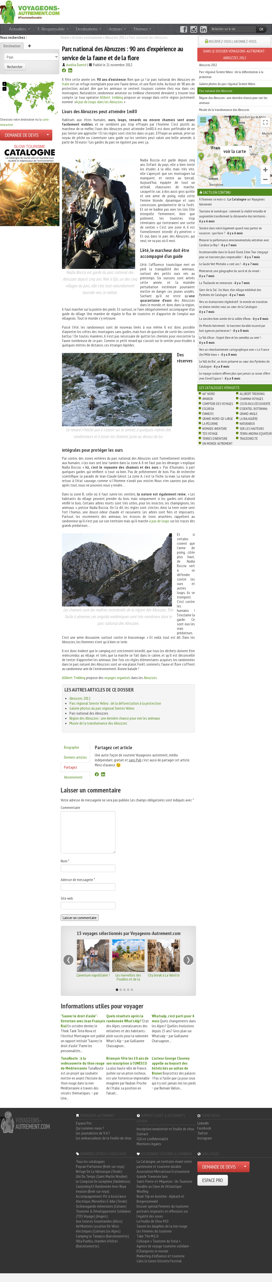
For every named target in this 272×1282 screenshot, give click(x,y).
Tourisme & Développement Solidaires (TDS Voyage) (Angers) (103, 1214)
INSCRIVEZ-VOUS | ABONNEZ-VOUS (233, 41)
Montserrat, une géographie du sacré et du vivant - (230, 273)
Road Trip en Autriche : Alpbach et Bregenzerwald (160, 1199)
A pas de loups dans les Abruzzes (99, 101)
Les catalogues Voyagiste (219, 387)
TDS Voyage (210, 433)
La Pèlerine (210, 423)
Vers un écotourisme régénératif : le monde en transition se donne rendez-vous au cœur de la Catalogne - (233, 306)
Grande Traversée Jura (152, 1176)
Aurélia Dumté (76, 64)
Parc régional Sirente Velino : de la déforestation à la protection (115, 703)
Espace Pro (84, 1123)
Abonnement (73, 777)
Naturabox (247, 423)
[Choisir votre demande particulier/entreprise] (47, 135)
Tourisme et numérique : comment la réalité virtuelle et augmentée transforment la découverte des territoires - (233, 216)
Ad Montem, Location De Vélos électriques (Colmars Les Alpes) (98, 1228)
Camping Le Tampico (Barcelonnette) (102, 1235)
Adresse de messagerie (78, 879)
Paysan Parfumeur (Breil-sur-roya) (100, 1166)
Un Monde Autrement (217, 443)
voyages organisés (117, 677)
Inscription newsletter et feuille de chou (165, 1128)
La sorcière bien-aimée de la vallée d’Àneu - (234, 318)
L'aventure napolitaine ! (93, 975)
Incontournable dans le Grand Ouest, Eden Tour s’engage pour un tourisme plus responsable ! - (233, 254)
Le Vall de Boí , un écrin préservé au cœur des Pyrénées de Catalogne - (234, 364)
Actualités (19, 29)
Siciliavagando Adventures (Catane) (101, 1206)
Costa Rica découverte (255, 403)
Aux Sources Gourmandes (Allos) (99, 1221)
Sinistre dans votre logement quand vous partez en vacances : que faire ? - (230, 230)
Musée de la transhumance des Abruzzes (98, 723)
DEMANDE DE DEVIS (22, 135)
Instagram (204, 1137)
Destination (11, 45)
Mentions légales (149, 1143)
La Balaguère (249, 418)
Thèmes (142, 29)
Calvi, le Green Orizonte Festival (159, 1260)
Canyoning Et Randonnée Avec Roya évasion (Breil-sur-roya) (101, 1189)
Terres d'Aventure (214, 438)
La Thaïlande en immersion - (224, 283)
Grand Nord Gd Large (217, 418)
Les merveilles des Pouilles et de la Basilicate (128, 979)
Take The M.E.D (148, 1235)
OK (261, 29)
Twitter (202, 1133)
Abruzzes (150, 677)
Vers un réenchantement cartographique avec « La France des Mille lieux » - (234, 352)
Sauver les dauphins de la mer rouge (162, 1226)
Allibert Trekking (73, 677)
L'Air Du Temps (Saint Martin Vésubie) (101, 1176)
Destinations (89, 29)
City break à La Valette (164, 975)
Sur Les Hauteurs (252, 428)
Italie (65, 83)
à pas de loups (159, 520)
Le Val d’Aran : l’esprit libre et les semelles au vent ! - (230, 340)
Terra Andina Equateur (256, 433)
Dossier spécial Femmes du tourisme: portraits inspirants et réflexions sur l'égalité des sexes (163, 1211)
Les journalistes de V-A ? (93, 1133)
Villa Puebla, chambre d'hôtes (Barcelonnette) (97, 1243)
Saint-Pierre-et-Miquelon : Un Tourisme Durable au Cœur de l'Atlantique (164, 1184)
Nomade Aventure (214, 428)
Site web (67, 898)
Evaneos (208, 413)
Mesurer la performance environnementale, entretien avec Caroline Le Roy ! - (234, 242)
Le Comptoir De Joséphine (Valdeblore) (103, 1181)
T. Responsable (52, 29)
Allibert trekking (111, 97)
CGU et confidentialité (152, 1138)
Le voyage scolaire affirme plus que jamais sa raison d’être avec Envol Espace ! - (234, 376)
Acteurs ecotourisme (87, 37)
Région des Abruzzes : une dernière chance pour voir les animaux (114, 718)
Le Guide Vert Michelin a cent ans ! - (229, 264)
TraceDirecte (249, 438)
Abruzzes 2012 (115, 37)
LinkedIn (203, 1123)
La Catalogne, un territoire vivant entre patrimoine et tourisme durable (164, 1164)
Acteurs (117, 29)
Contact (142, 1133)
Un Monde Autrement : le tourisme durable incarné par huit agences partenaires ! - (232, 328)
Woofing (142, 1191)
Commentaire (70, 807)
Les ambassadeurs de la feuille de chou (103, 1137)
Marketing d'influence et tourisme (161, 1255)
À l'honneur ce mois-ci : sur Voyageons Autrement (232, 201)
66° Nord (208, 394)
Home (65, 37)
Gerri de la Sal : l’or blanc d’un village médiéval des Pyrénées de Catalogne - (230, 292)
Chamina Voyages (251, 398)
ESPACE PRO (212, 1180)
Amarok (207, 398)
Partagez (70, 767)
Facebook (204, 1128)
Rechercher (14, 66)
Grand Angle (249, 413)
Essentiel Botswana (253, 408)
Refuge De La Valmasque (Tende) (99, 1171)
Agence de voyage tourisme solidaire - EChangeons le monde (164, 1248)
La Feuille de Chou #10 (152, 1221)
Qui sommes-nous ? (90, 1128)
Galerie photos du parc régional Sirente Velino (101, 708)
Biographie (71, 747)
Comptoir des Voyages (217, 403)
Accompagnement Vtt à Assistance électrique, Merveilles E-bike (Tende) (101, 1199)
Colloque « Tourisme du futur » (158, 1240)
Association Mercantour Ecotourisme (163, 1171)
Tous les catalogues (90, 1161)
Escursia (208, 408)
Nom (65, 860)
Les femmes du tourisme (154, 1231)
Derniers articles (75, 757)
